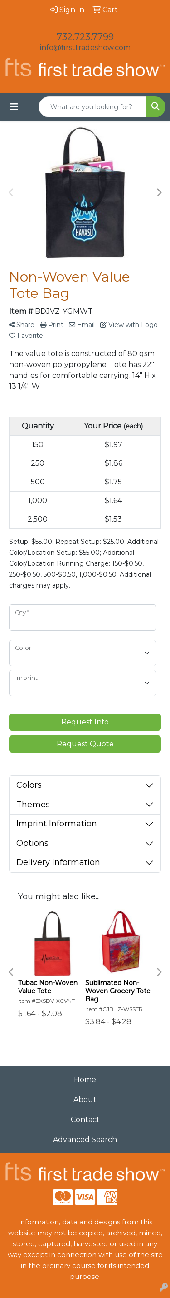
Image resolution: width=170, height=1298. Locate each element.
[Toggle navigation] (14, 107)
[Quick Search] (92, 106)
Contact (85, 1119)
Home (85, 1079)
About (85, 1099)
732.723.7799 (85, 36)
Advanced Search (85, 1139)
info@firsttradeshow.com (85, 47)
